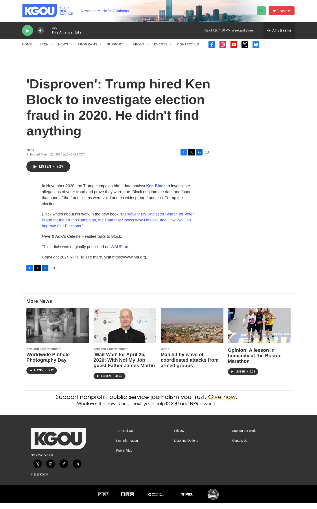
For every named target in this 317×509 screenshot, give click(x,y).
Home (27, 46)
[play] (27, 32)
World (165, 355)
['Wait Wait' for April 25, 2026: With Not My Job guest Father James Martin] (125, 331)
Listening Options (186, 446)
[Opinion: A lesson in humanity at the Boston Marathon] (259, 331)
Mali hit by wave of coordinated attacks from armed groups (190, 366)
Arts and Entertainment (43, 355)
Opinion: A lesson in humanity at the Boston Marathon (255, 361)
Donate (284, 11)
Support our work (244, 436)
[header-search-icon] (261, 11)
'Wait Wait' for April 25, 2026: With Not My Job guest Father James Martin (124, 366)
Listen (43, 46)
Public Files (124, 456)
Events (161, 46)
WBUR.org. (121, 253)
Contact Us (188, 46)
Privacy (179, 436)
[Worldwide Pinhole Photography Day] (57, 331)
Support (115, 46)
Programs (88, 46)
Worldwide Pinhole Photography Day (48, 363)
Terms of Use (125, 436)
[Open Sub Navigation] (52, 46)
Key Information (127, 446)
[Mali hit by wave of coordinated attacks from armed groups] (192, 331)
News (63, 46)
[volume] (40, 32)
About (138, 46)
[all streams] (279, 32)
